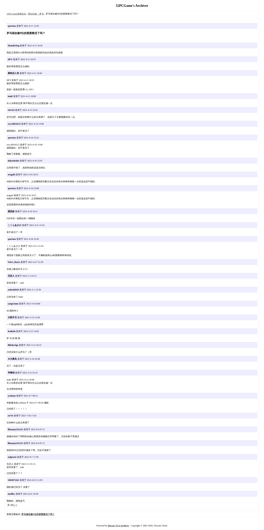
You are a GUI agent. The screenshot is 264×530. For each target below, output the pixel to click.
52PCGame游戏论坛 (16, 13)
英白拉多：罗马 (36, 13)
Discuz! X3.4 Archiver (118, 525)
